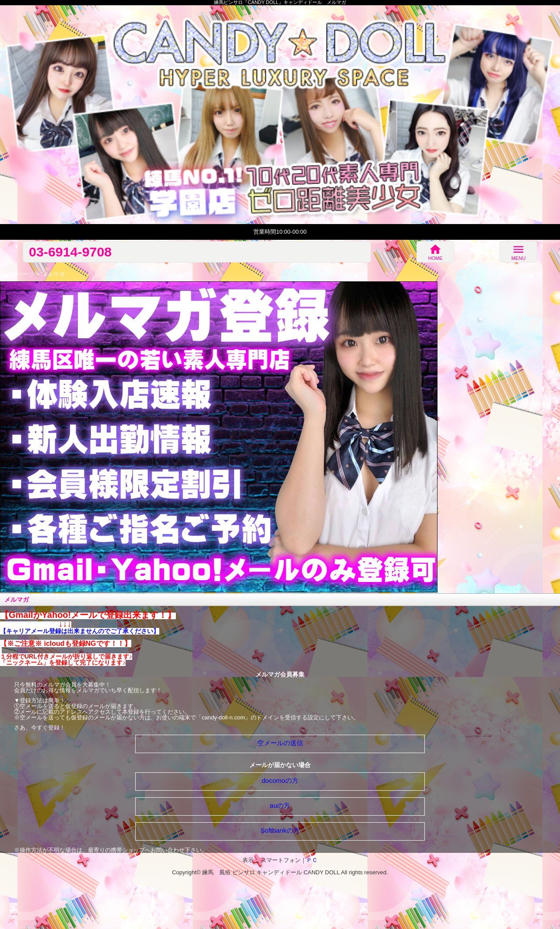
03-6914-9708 (70, 251)
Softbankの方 (280, 830)
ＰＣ (312, 860)
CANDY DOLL (322, 872)
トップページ (17, 274)
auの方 (280, 805)
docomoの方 (280, 780)
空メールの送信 (280, 743)
